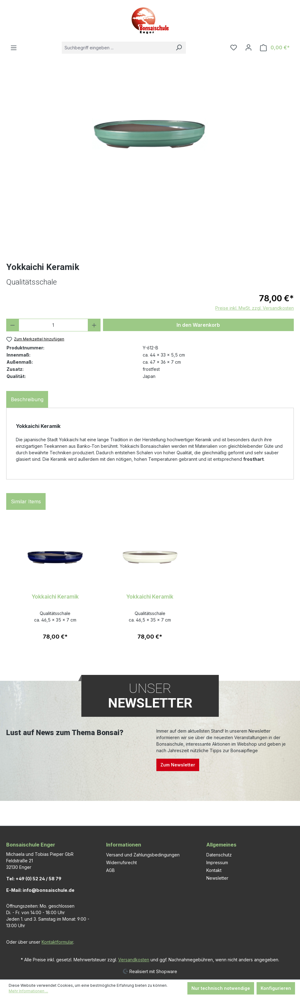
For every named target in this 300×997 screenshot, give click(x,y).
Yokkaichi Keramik (55, 596)
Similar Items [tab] (26, 501)
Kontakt (214, 870)
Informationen (123, 845)
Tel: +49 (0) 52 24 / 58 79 (33, 878)
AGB (110, 870)
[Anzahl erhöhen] (94, 325)
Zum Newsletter (177, 764)
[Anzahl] (53, 325)
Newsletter (217, 878)
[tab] (27, 399)
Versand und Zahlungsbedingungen (143, 854)
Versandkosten (133, 959)
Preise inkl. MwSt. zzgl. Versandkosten (254, 308)
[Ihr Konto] (248, 47)
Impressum (217, 862)
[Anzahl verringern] (12, 325)
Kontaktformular (57, 942)
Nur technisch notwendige (220, 988)
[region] (150, 164)
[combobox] (117, 48)
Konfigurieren (276, 988)
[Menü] (13, 48)
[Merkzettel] (233, 47)
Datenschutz (219, 854)
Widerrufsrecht (121, 862)
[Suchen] (179, 48)
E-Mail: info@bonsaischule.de (40, 890)
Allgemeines (221, 845)
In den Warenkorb (198, 325)
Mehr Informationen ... (28, 991)
